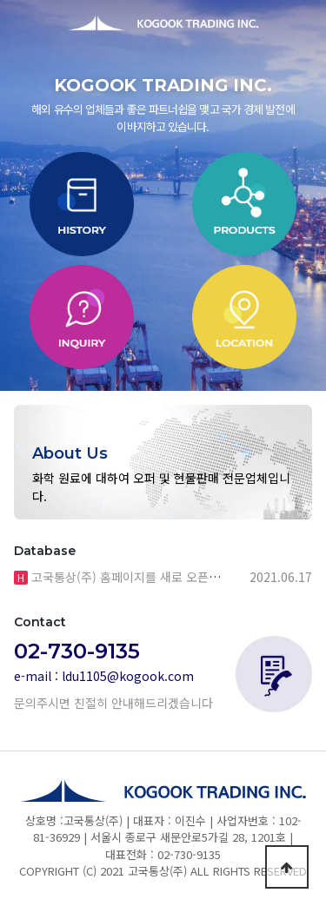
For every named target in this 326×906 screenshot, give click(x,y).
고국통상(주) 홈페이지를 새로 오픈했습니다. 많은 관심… (175, 576)
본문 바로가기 (0, 0)
